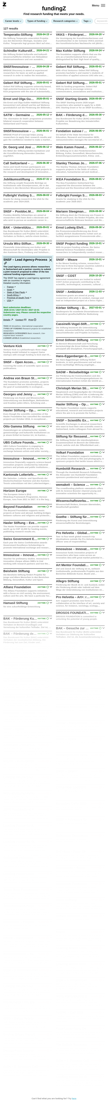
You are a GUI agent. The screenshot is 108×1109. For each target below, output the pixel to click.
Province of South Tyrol (18, 298)
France (10, 287)
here (74, 1098)
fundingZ (54, 8)
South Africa (13, 295)
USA (9, 300)
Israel (9, 290)
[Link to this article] (5, 263)
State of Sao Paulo (16, 292)
